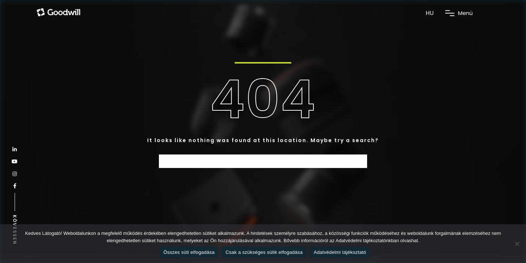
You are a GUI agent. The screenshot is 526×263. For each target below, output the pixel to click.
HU (430, 13)
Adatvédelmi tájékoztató (340, 252)
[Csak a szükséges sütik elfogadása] (517, 243)
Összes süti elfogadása (189, 252)
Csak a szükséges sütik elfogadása (263, 252)
